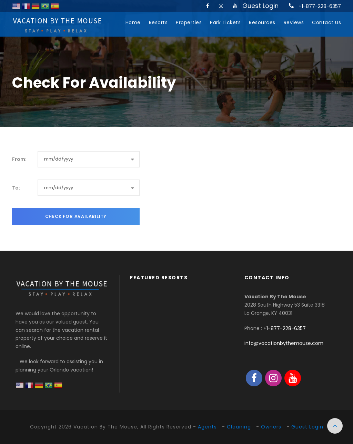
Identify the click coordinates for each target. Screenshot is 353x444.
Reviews (294, 22)
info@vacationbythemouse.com (283, 343)
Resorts (158, 22)
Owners (271, 426)
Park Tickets (225, 22)
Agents (207, 426)
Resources (262, 22)
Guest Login (260, 5)
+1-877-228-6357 (320, 6)
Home (133, 22)
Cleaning (239, 426)
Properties (189, 22)
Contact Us (326, 22)
